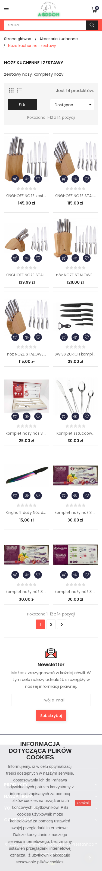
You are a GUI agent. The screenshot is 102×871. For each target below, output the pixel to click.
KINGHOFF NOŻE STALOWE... (76, 195)
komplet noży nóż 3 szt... (27, 433)
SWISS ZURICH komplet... (76, 354)
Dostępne (74, 104)
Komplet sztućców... (75, 433)
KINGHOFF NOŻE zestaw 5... (27, 195)
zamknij (83, 803)
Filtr (22, 104)
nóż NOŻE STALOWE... (75, 274)
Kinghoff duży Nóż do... (27, 512)
